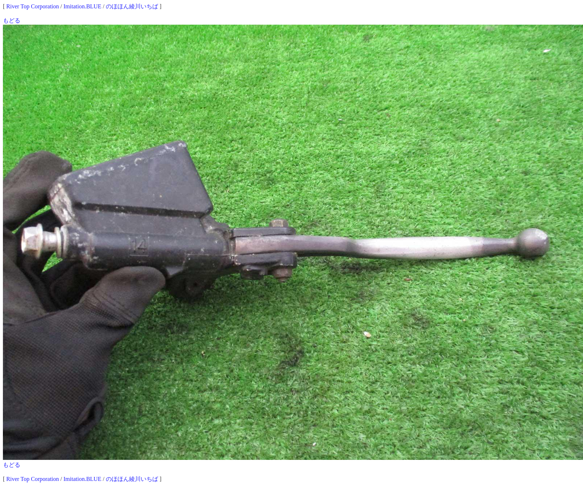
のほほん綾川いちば (132, 6)
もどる (11, 20)
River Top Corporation (32, 6)
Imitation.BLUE (82, 6)
